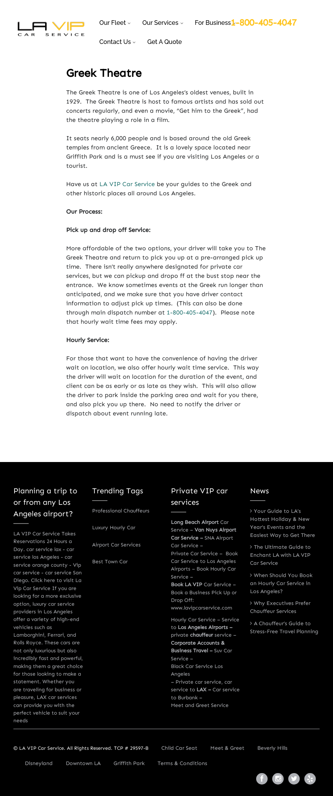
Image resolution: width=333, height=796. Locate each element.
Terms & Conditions (182, 763)
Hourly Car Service (193, 619)
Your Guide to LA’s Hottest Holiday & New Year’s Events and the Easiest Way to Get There (282, 523)
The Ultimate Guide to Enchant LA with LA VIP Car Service (280, 555)
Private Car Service (194, 553)
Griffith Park (129, 763)
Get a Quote (164, 41)
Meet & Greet (227, 748)
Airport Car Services (116, 544)
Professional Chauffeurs (120, 510)
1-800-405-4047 (264, 22)
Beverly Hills (272, 748)
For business (213, 22)
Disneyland (39, 763)
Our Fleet (112, 22)
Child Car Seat (179, 748)
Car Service (201, 584)
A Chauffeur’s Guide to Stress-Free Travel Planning (284, 627)
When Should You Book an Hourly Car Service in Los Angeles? (281, 583)
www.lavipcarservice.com (201, 608)
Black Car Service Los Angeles (197, 670)
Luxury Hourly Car (113, 527)
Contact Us (115, 41)
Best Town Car (110, 561)
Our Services (160, 22)
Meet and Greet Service (200, 705)
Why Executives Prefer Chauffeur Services (280, 607)
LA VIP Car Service (127, 184)
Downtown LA (83, 763)
